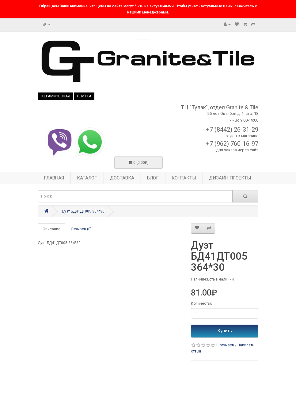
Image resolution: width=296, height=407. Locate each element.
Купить (224, 331)
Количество (201, 303)
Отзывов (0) (81, 229)
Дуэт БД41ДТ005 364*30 (83, 211)
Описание (51, 229)
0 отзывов (225, 345)
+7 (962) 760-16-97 (232, 143)
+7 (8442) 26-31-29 (232, 129)
